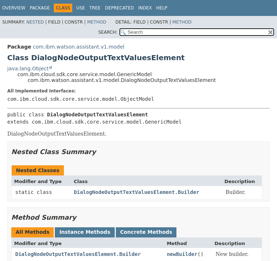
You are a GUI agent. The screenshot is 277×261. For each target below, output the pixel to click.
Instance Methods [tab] (84, 232)
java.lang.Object (28, 68)
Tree (95, 8)
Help (161, 8)
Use (80, 8)
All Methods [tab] (32, 232)
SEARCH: (108, 32)
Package (40, 8)
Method (96, 22)
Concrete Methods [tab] (146, 232)
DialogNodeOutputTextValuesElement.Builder (136, 192)
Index (145, 8)
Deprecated (119, 8)
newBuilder (182, 254)
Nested (35, 22)
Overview (13, 8)
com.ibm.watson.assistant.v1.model (78, 47)
